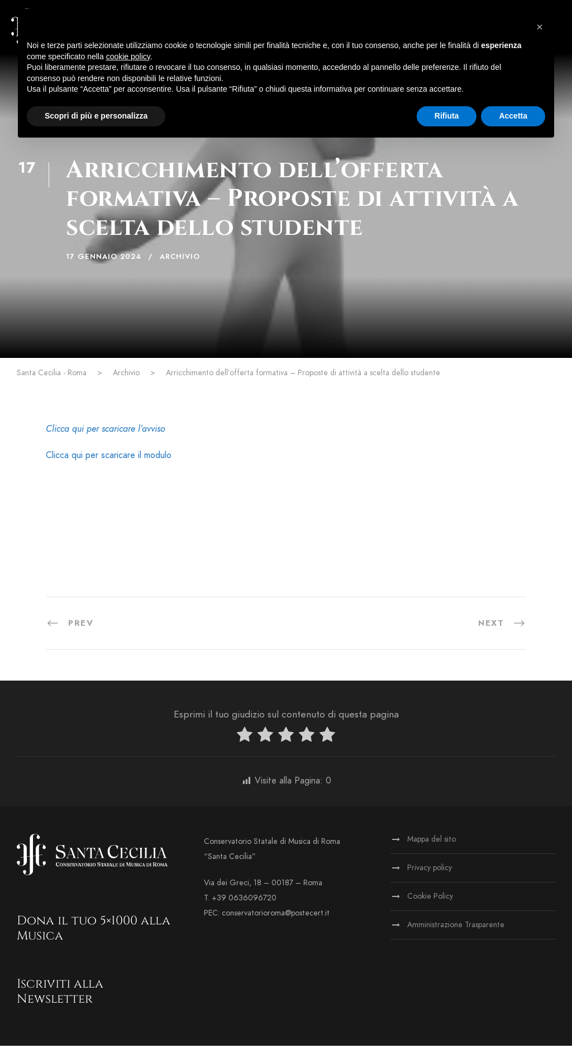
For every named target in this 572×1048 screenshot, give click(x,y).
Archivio (180, 259)
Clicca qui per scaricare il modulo (108, 457)
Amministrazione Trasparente (455, 927)
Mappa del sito (431, 841)
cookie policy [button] (128, 56)
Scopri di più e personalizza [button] (96, 115)
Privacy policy (429, 870)
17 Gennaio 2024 (103, 259)
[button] (540, 27)
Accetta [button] (513, 115)
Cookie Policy (430, 898)
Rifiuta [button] (447, 115)
